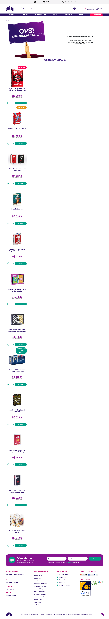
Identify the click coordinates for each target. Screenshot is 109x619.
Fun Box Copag (38, 604)
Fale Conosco (37, 578)
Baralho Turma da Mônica (17, 129)
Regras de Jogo (38, 602)
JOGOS (55, 15)
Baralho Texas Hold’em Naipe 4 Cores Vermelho (17, 250)
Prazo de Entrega (38, 588)
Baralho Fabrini (17, 209)
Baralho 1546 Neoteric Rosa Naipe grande (17, 290)
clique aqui (80, 42)
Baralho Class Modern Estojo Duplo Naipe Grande (17, 330)
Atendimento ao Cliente (12, 582)
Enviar (95, 558)
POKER (81, 15)
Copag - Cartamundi (63, 585)
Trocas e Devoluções (39, 591)
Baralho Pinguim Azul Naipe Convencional (17, 491)
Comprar (20, 103)
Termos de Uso (69, 562)
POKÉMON (25, 15)
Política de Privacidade (40, 583)
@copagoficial (62, 577)
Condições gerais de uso (40, 586)
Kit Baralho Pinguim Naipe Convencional (17, 169)
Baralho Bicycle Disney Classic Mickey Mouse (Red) (17, 89)
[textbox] (48, 8)
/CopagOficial (62, 582)
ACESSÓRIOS (68, 15)
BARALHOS (11, 15)
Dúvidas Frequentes (39, 596)
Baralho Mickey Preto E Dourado (17, 410)
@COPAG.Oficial (62, 574)
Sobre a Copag (38, 575)
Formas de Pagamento (40, 594)
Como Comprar (38, 581)
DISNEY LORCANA (40, 15)
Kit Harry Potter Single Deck (17, 531)
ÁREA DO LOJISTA (96, 15)
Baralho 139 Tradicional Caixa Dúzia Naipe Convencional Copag (17, 370)
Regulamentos (38, 599)
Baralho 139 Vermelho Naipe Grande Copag (17, 451)
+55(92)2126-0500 (11, 595)
